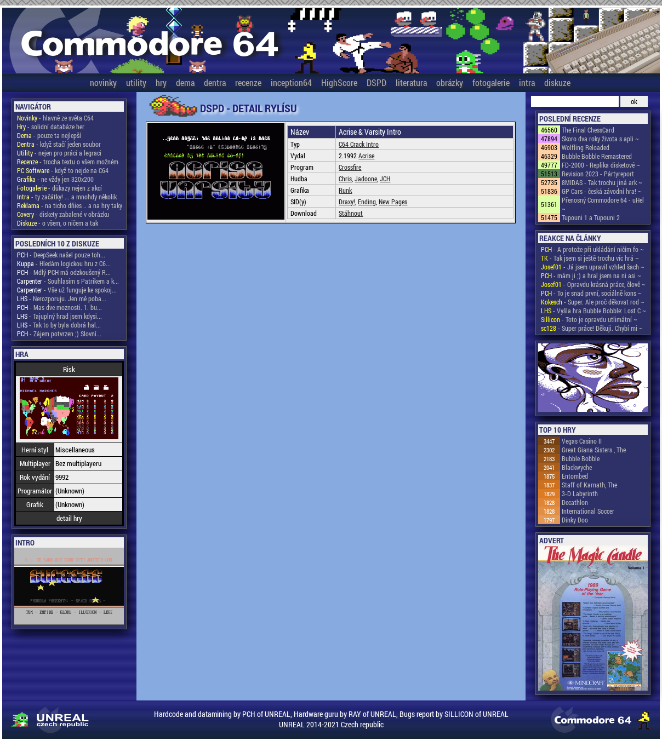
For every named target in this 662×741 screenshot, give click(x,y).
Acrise (366, 155)
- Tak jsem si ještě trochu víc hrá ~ (590, 258)
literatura (411, 82)
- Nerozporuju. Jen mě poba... (61, 298)
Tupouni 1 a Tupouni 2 (591, 217)
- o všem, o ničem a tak (57, 223)
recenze (248, 82)
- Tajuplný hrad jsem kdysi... (59, 316)
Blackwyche (577, 467)
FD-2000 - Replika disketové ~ (601, 164)
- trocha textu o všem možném (67, 161)
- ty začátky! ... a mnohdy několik (67, 196)
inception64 (291, 82)
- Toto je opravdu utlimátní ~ (589, 319)
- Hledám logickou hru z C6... (64, 263)
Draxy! (347, 201)
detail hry (69, 518)
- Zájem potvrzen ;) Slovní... (59, 333)
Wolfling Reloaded (585, 147)
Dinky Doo (575, 519)
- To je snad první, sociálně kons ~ (591, 293)
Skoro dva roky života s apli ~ (600, 138)
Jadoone (366, 178)
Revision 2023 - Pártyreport (598, 173)
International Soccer (588, 511)
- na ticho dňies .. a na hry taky (69, 205)
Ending (367, 201)
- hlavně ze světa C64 (55, 117)
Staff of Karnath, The (589, 484)
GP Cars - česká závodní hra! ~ (602, 191)
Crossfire (350, 167)
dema (185, 82)
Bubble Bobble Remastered (597, 156)
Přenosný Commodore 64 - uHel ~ (603, 204)
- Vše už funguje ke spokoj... (67, 289)
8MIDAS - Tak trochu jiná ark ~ (602, 182)
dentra (215, 82)
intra (527, 82)
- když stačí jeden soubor (59, 144)
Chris (345, 178)
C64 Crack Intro (359, 144)
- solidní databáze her (50, 126)
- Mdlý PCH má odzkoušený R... (64, 272)
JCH (385, 178)
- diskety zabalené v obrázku (63, 214)
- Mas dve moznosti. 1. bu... (59, 307)
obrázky (449, 82)
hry (161, 82)
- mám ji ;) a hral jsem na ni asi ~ (591, 275)
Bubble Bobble (581, 458)
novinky (103, 82)
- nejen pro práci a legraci (59, 152)
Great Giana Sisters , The (594, 449)
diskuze (557, 82)
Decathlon (575, 502)
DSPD (376, 82)
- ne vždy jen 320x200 (55, 179)
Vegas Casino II (582, 440)
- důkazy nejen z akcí (59, 187)
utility (136, 82)
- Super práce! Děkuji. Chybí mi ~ (592, 328)
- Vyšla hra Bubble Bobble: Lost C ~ (593, 310)
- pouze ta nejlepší (49, 135)
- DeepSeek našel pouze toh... (61, 254)
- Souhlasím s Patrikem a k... (68, 281)
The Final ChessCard (588, 129)
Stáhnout (351, 213)
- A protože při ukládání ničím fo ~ (592, 249)
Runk (345, 190)
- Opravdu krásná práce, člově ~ (593, 284)
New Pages (393, 201)
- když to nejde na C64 (63, 170)
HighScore (339, 82)
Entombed (575, 476)
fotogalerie (491, 82)
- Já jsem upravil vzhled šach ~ (592, 266)
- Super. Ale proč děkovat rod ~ (592, 301)
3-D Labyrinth (580, 493)
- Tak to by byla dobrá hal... (59, 324)
